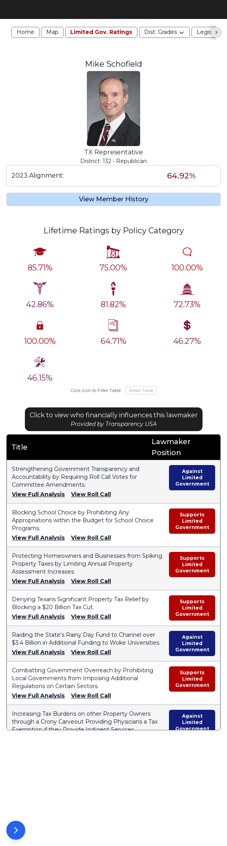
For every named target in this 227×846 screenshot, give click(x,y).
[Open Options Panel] (15, 830)
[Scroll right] (216, 44)
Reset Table (141, 402)
